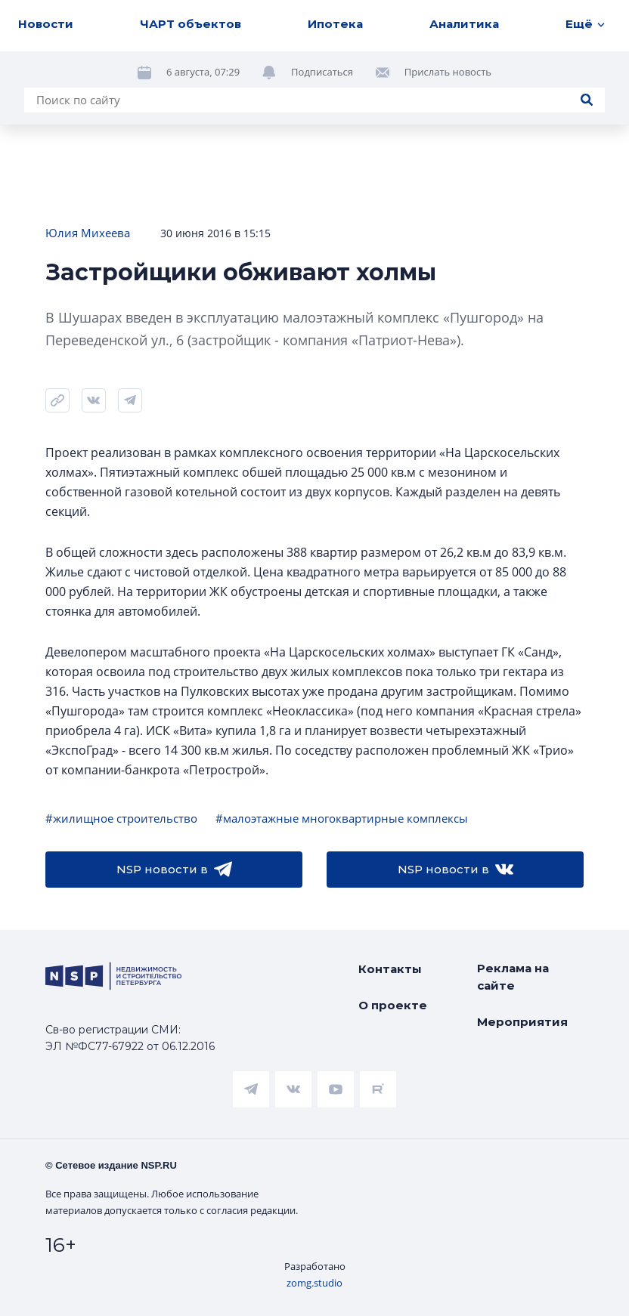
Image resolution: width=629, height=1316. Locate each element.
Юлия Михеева (87, 232)
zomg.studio (314, 1283)
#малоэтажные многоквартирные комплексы (341, 818)
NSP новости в (174, 869)
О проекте (392, 1005)
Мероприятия (522, 1022)
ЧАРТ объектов (190, 24)
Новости (45, 24)
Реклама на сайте (513, 977)
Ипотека (335, 24)
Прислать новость (447, 72)
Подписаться (322, 72)
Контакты (390, 969)
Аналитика (464, 24)
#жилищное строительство (121, 818)
